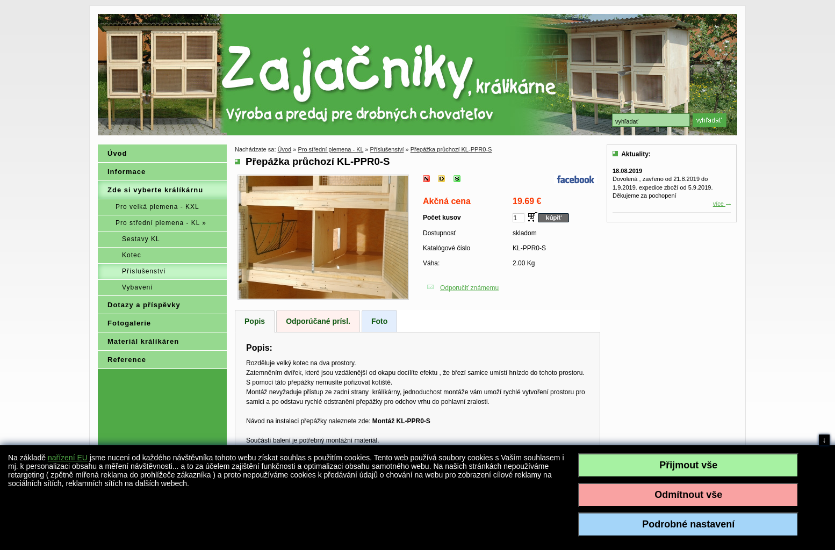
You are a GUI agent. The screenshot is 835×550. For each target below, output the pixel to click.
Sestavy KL (141, 239)
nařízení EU (68, 457)
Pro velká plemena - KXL (157, 207)
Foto (379, 321)
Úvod (117, 153)
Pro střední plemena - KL (330, 149)
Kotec (131, 255)
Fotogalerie (129, 323)
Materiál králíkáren (143, 341)
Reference (126, 360)
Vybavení (137, 287)
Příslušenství (144, 271)
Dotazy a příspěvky (144, 305)
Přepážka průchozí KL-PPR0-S (451, 149)
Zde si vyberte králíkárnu (155, 190)
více (722, 203)
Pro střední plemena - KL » (161, 223)
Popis (254, 321)
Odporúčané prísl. (318, 321)
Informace (126, 172)
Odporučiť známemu (469, 288)
